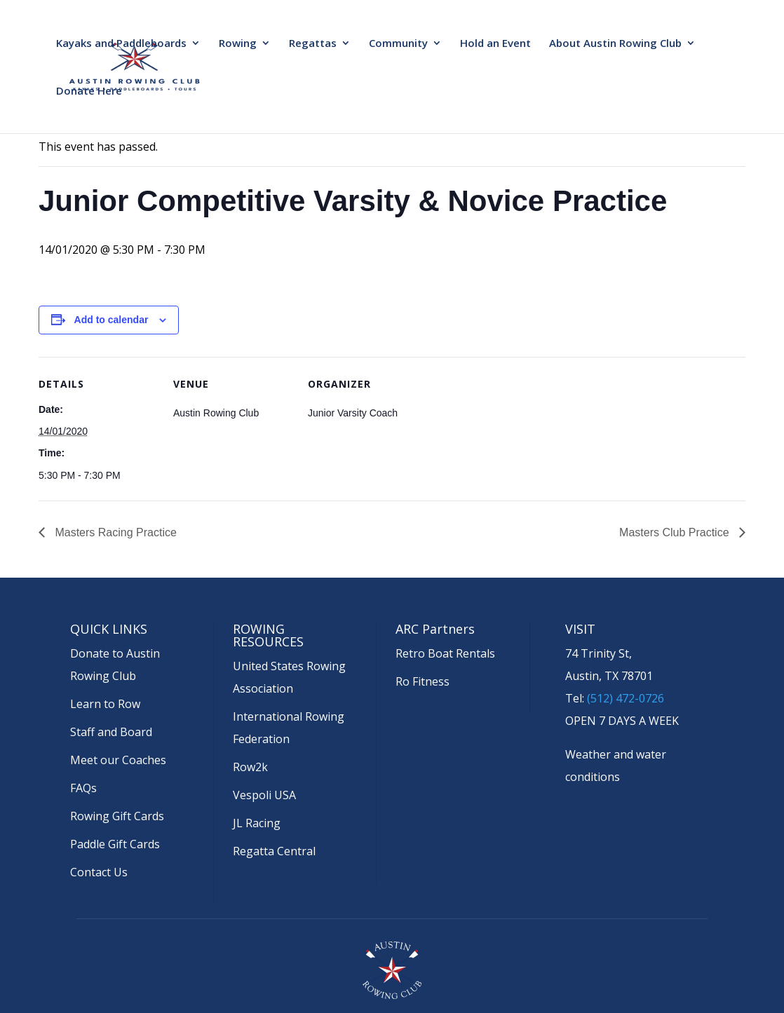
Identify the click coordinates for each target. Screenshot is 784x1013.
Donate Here (89, 91)
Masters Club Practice (675, 532)
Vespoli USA (264, 795)
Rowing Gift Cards (117, 816)
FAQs (83, 788)
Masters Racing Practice (114, 532)
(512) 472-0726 (625, 698)
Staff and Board (111, 732)
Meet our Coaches (118, 760)
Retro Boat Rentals (445, 653)
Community (398, 44)
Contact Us (99, 872)
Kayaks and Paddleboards (121, 44)
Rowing (238, 44)
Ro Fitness (423, 681)
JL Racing (257, 823)
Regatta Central (274, 851)
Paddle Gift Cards (115, 844)
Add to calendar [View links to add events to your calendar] (111, 319)
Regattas (313, 44)
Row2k (250, 767)
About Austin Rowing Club (615, 44)
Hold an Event (495, 44)
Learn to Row (105, 704)
